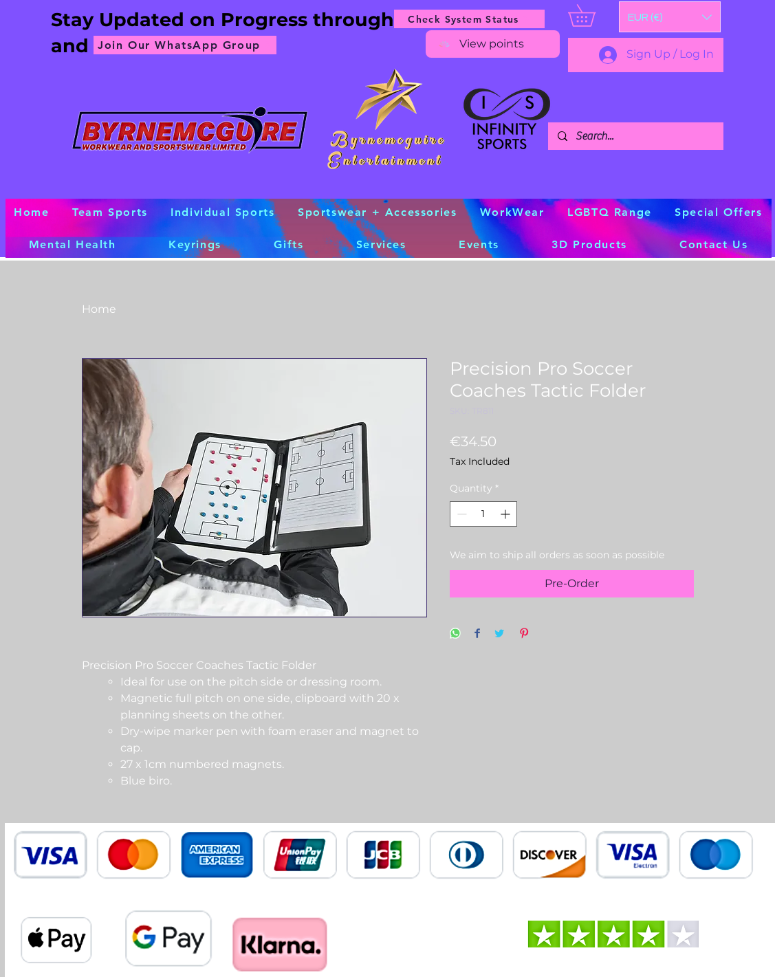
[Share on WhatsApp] (455, 634)
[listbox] (670, 16)
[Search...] (635, 136)
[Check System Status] (469, 19)
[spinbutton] (483, 514)
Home (99, 309)
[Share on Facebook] (477, 634)
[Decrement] (460, 514)
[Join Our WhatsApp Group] (185, 45)
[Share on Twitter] (499, 634)
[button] (670, 16)
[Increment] (506, 514)
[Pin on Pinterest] (524, 634)
